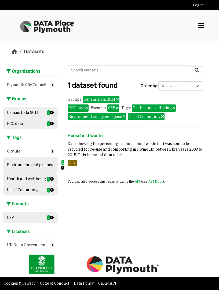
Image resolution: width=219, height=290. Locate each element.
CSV (72, 163)
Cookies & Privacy (20, 283)
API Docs (155, 181)
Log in (198, 5)
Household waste (85, 135)
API (137, 181)
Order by (149, 86)
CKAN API (107, 283)
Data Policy (84, 283)
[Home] (14, 51)
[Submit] (197, 70)
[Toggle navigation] (201, 25)
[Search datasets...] (129, 70)
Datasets (34, 51)
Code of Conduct (55, 283)
